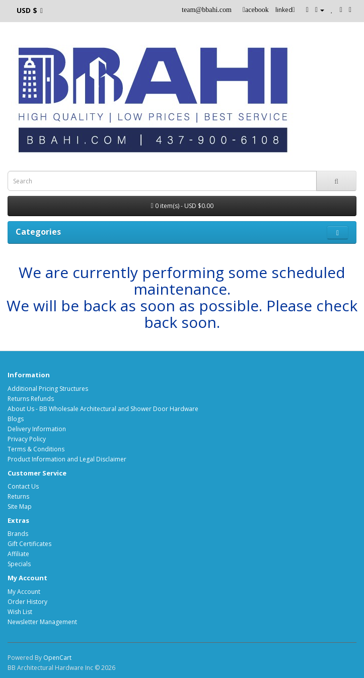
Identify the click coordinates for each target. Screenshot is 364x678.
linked (285, 10)
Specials (19, 564)
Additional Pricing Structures (48, 388)
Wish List (20, 611)
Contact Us (23, 486)
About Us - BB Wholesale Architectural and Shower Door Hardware (103, 408)
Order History (27, 601)
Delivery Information (37, 429)
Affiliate (18, 554)
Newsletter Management (42, 622)
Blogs (16, 419)
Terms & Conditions (36, 449)
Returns (18, 496)
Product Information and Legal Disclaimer (67, 459)
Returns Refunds (31, 398)
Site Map (20, 506)
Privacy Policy (27, 439)
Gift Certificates (29, 543)
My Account (24, 591)
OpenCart (57, 657)
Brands (18, 533)
